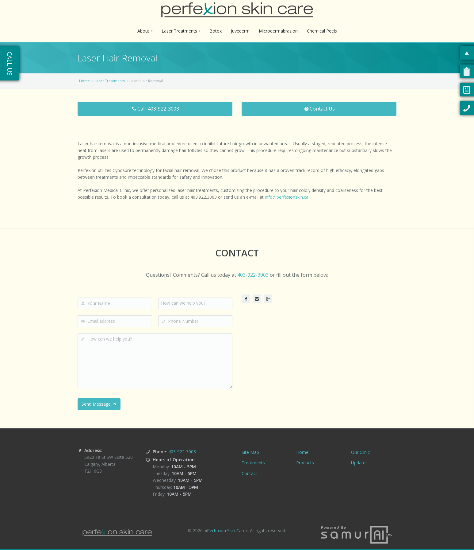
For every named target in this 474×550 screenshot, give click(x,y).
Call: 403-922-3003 (155, 108)
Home (84, 81)
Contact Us (319, 108)
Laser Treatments (109, 81)
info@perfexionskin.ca (286, 197)
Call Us (10, 64)
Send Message (99, 404)
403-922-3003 (253, 274)
